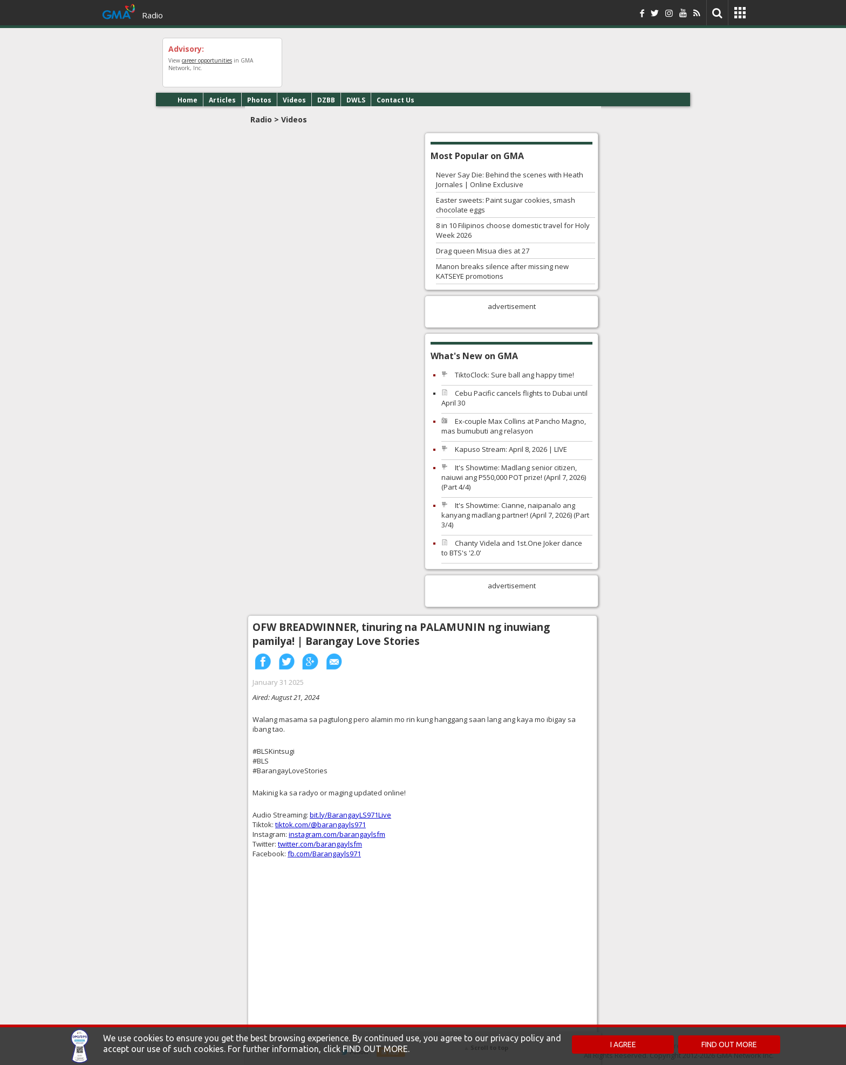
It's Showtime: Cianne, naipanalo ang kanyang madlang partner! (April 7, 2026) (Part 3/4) (515, 515)
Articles (222, 100)
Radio (152, 15)
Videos (294, 100)
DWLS (355, 100)
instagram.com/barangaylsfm (337, 834)
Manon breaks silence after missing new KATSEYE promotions (502, 271)
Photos (259, 100)
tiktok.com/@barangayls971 (320, 824)
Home (187, 100)
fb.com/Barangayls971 (324, 853)
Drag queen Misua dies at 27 (482, 251)
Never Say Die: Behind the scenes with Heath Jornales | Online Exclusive (509, 179)
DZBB (326, 100)
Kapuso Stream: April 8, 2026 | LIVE (511, 449)
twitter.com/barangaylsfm (320, 844)
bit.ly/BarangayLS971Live (350, 815)
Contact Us (395, 100)
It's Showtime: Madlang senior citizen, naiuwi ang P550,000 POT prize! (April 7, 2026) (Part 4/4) (513, 477)
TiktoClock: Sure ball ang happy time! (514, 375)
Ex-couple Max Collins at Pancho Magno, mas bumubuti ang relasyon (513, 426)
